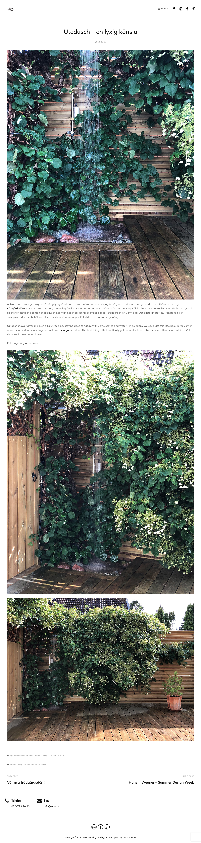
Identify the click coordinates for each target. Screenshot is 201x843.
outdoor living (16, 763)
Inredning (29, 754)
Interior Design (41, 754)
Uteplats (52, 754)
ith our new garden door (65, 328)
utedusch (42, 763)
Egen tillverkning (17, 754)
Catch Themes (129, 836)
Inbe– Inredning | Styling (93, 836)
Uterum (60, 754)
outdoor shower (30, 763)
